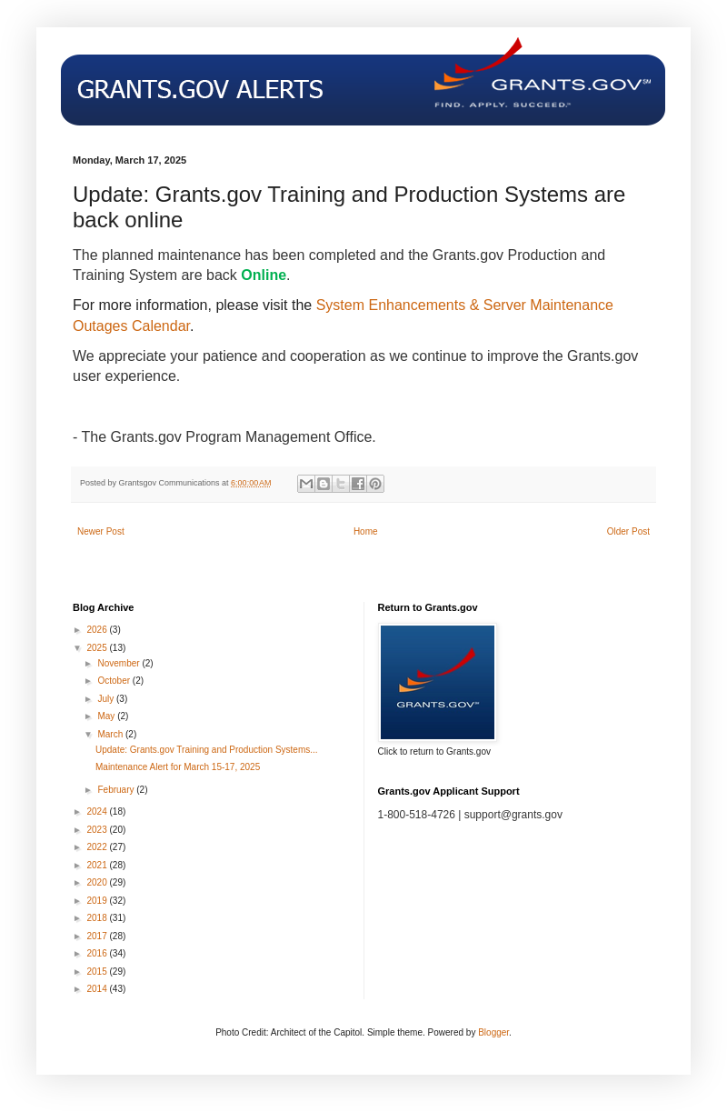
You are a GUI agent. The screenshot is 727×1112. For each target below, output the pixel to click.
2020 (97, 882)
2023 (97, 830)
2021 (97, 865)
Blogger (493, 1032)
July (106, 699)
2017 (97, 936)
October (114, 681)
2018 (97, 918)
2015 (97, 972)
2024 (97, 811)
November (119, 663)
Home (366, 531)
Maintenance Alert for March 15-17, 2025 (177, 767)
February (116, 790)
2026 (97, 630)
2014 (97, 989)
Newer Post (100, 531)
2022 (97, 847)
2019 (97, 901)
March (111, 734)
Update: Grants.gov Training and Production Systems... (206, 750)
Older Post (628, 531)
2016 (97, 953)
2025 (97, 648)
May (107, 716)
